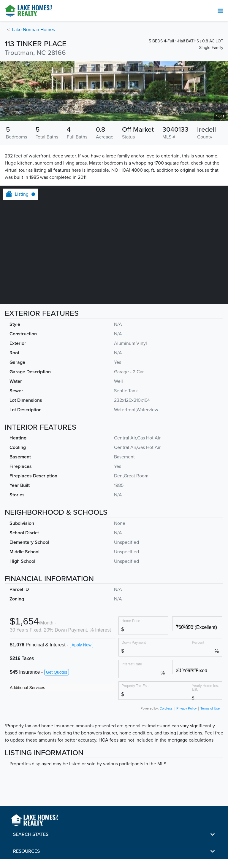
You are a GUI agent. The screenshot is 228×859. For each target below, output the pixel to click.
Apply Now (81, 645)
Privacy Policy (186, 708)
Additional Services (27, 687)
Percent (198, 642)
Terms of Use (210, 708)
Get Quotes (56, 672)
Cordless (166, 708)
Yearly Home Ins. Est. (205, 687)
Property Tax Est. (135, 686)
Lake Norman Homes (33, 30)
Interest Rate (132, 664)
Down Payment (134, 642)
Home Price (131, 621)
